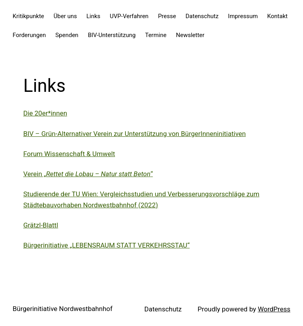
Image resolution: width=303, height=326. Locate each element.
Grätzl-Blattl (40, 225)
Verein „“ (88, 174)
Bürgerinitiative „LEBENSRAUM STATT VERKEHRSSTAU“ (106, 245)
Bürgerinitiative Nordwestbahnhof (62, 309)
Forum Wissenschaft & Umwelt (69, 154)
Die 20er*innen (45, 113)
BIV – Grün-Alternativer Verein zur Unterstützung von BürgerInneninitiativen (134, 134)
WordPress (274, 309)
